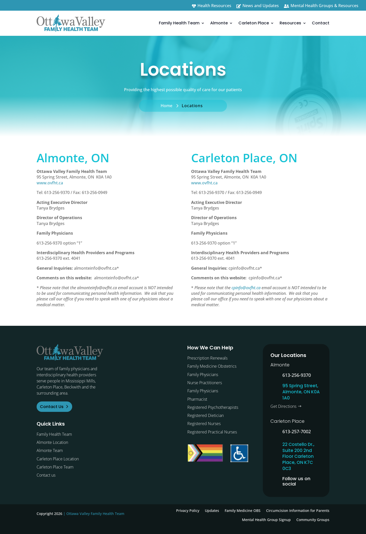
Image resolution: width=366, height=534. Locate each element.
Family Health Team (179, 23)
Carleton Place (253, 23)
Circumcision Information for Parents (297, 510)
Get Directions (283, 406)
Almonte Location (52, 442)
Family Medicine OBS (243, 510)
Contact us (46, 475)
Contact (320, 23)
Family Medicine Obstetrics (211, 366)
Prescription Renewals (207, 358)
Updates (212, 510)
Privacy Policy (187, 510)
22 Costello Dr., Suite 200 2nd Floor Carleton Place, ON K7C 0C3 (298, 456)
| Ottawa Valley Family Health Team (93, 513)
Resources (290, 23)
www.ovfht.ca (50, 183)
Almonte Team (50, 450)
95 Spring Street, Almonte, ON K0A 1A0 (301, 392)
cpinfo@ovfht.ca (246, 287)
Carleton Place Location (58, 459)
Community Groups (312, 519)
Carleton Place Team (55, 467)
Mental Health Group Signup (266, 519)
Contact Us (52, 407)
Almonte (219, 23)
